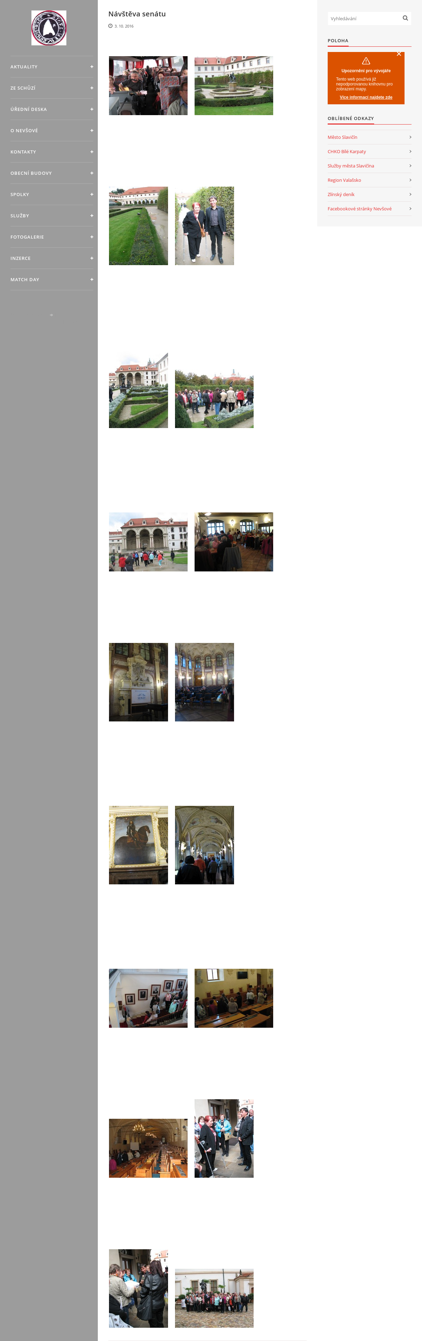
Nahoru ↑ (74, 321)
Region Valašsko (344, 180)
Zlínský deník (341, 194)
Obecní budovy (31, 173)
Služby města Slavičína (351, 166)
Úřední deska (28, 109)
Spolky (19, 194)
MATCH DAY (24, 279)
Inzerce (20, 258)
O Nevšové (24, 130)
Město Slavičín (342, 137)
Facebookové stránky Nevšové (360, 208)
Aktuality (24, 66)
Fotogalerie (27, 237)
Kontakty (23, 152)
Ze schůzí (23, 88)
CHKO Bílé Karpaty (347, 151)
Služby (19, 215)
